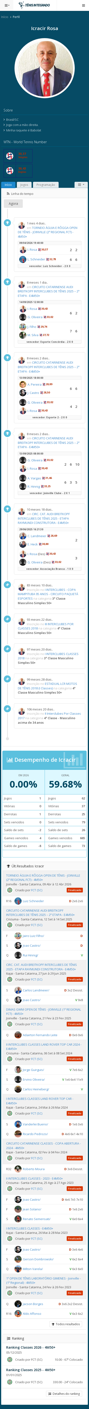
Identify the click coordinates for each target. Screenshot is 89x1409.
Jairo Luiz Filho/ (33, 936)
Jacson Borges (33, 1304)
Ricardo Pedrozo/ (35, 1134)
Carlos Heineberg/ (36, 1089)
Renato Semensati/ (37, 1219)
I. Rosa (32, 249)
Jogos (24, 185)
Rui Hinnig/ (30, 955)
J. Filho (32, 327)
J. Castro (33, 393)
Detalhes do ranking (64, 1394)
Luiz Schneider (33, 901)
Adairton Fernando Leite (40, 1035)
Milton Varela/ (33, 1269)
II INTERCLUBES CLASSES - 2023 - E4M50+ (34, 1178)
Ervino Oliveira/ (34, 1079)
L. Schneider (36, 259)
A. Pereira (35, 384)
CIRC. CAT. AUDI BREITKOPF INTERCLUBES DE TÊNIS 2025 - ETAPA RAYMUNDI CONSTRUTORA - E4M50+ (44, 518)
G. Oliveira (35, 317)
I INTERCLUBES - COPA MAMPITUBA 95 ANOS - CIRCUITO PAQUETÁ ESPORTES (48, 594)
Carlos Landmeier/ (36, 990)
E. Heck (33, 544)
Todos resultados (66, 1324)
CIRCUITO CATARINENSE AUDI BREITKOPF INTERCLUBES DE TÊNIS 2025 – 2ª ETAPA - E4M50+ (49, 291)
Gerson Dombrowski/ (38, 1259)
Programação (46, 185)
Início (4, 17)
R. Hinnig (34, 486)
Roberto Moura (34, 1169)
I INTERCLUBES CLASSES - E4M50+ (29, 1228)
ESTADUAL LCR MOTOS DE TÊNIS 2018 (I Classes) (47, 686)
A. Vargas (34, 478)
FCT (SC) (36, 890)
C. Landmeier (37, 536)
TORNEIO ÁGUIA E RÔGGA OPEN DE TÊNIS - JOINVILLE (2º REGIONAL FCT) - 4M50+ (47, 232)
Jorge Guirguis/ (33, 1070)
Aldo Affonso (32, 1313)
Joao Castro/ (32, 945)
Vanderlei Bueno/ (35, 1124)
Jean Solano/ (32, 1209)
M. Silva (33, 335)
